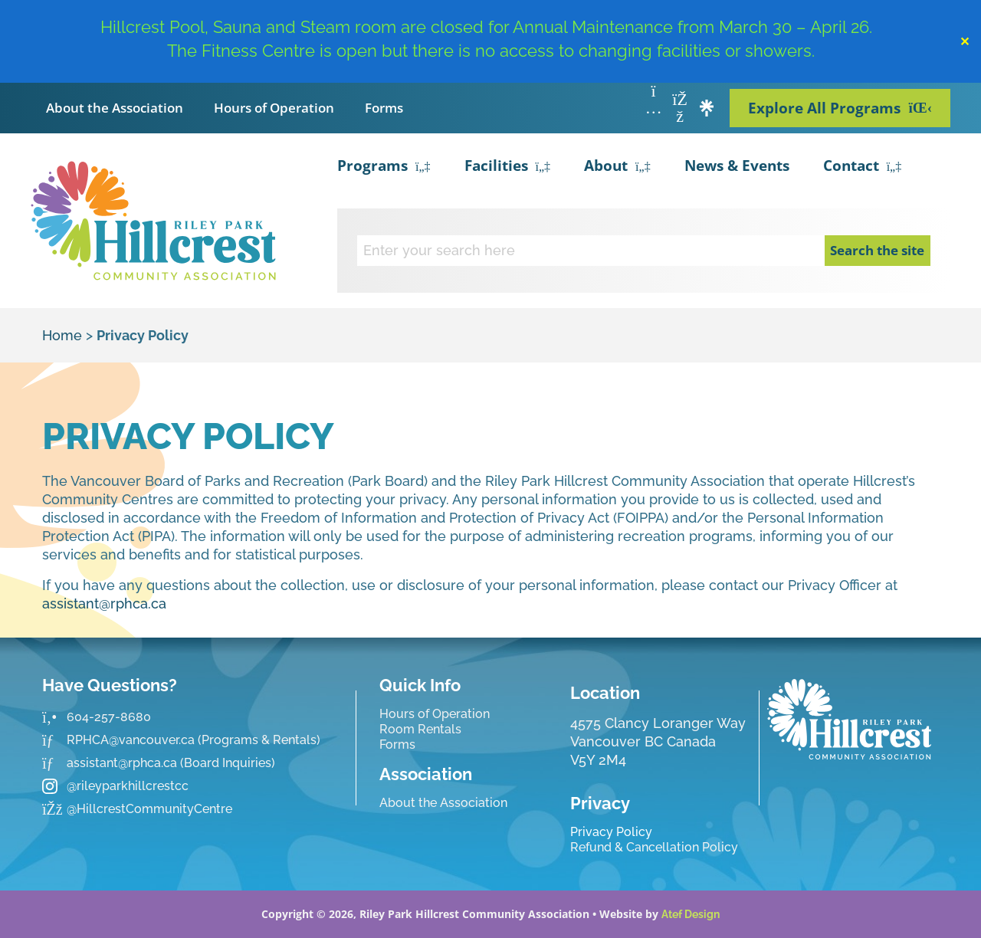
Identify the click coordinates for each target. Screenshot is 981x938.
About (617, 167)
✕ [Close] (965, 41)
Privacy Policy (611, 832)
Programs (384, 167)
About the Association (114, 107)
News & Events (736, 165)
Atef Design (690, 914)
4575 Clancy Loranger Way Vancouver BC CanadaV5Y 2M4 (658, 741)
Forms (384, 107)
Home (62, 335)
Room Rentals (420, 729)
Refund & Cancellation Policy (654, 847)
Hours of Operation (274, 107)
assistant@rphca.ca (104, 603)
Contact (862, 167)
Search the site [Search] (877, 250)
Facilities (507, 167)
